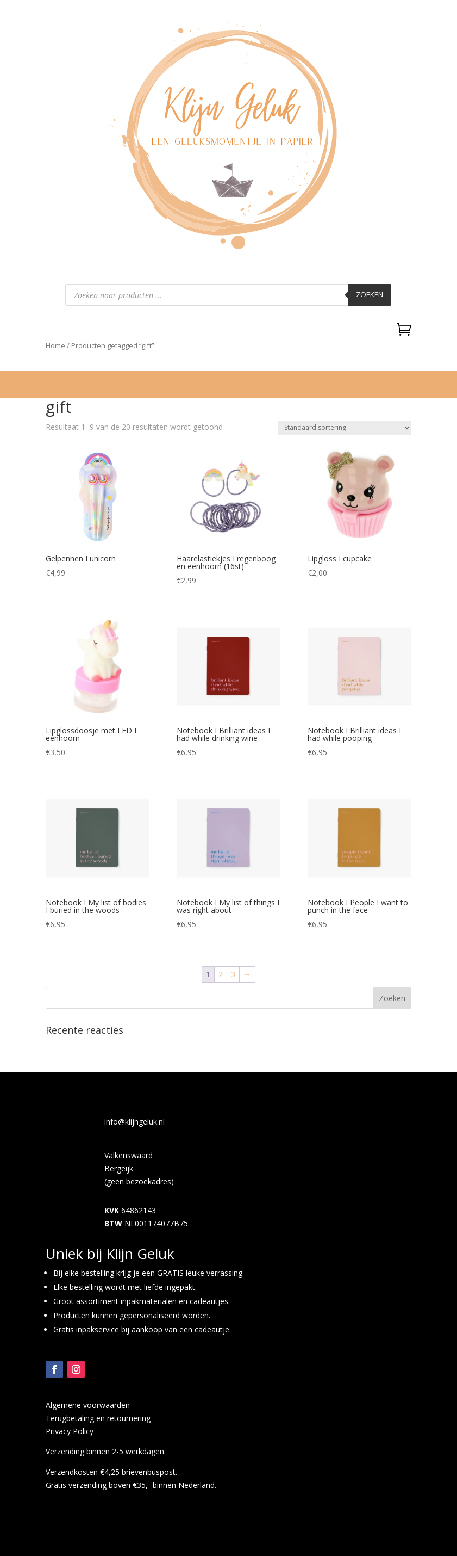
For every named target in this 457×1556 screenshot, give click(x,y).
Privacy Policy (69, 1431)
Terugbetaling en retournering (98, 1418)
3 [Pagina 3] (233, 974)
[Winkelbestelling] (344, 428)
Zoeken (369, 294)
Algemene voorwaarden (88, 1405)
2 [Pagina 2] (220, 974)
